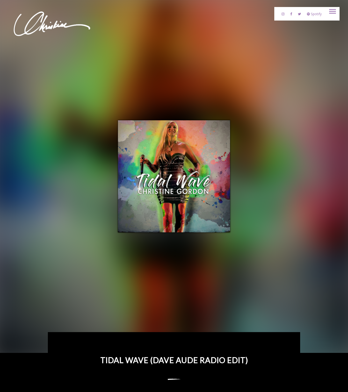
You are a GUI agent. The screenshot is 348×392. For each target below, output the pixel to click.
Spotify (314, 14)
